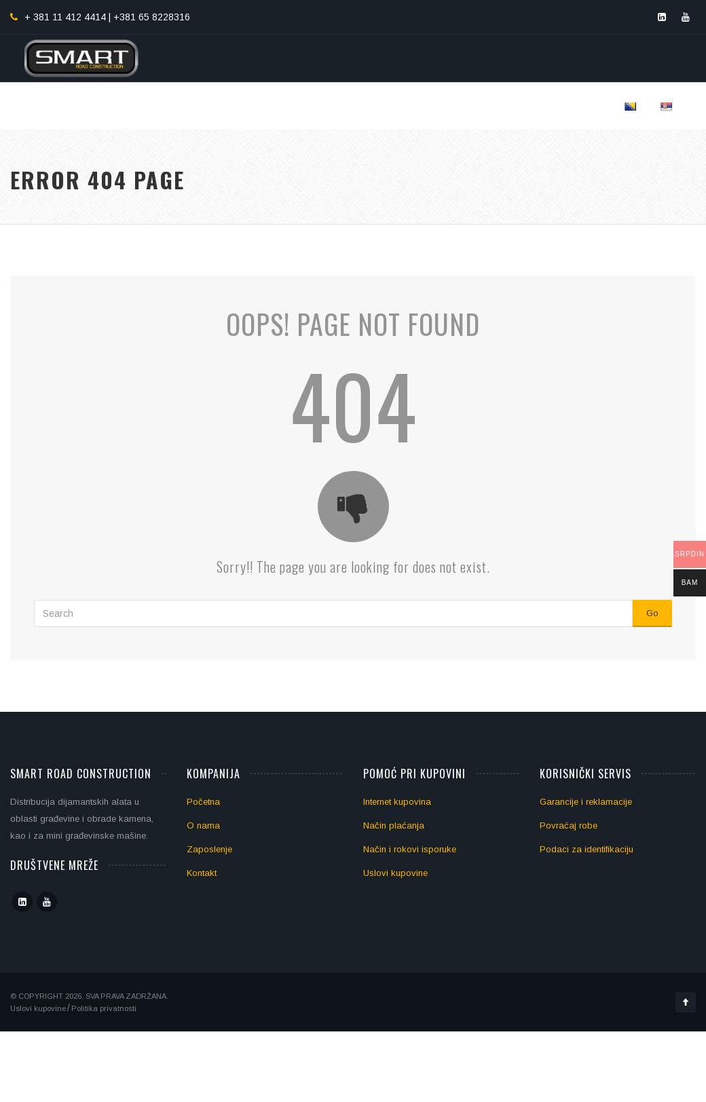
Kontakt (579, 106)
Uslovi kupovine (395, 873)
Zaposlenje (209, 849)
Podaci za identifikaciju (586, 849)
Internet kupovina (397, 802)
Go (652, 613)
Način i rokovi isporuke (409, 849)
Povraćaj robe (568, 825)
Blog (522, 106)
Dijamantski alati (273, 106)
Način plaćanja (393, 825)
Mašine (468, 106)
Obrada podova (386, 106)
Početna (178, 106)
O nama (203, 825)
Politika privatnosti (103, 1008)
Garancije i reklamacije (586, 802)
